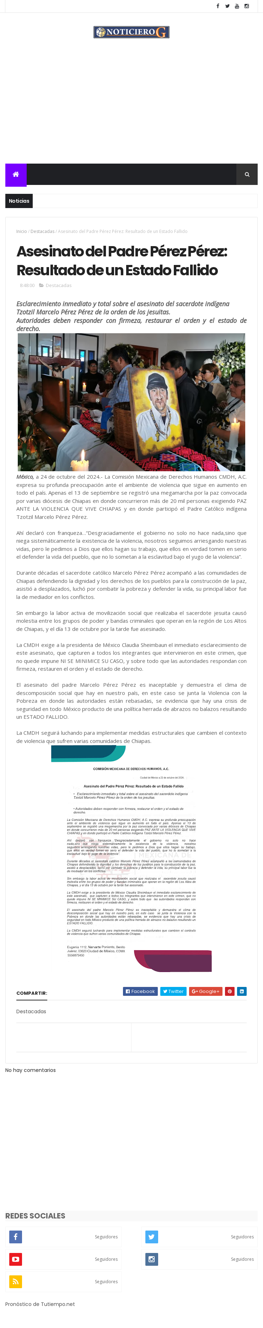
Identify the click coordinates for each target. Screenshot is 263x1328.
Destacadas (42, 231)
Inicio (21, 231)
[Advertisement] (131, 110)
